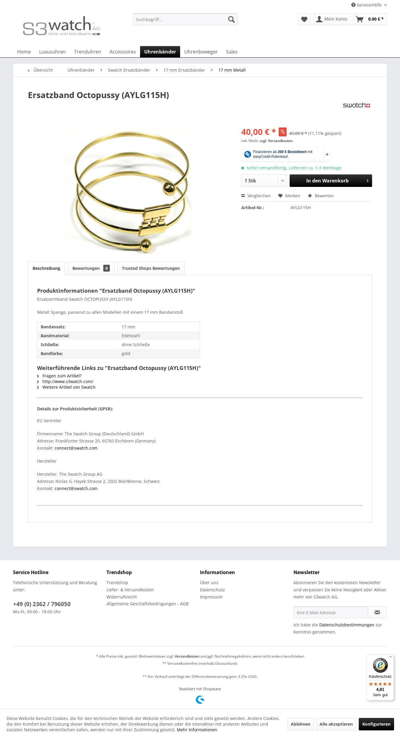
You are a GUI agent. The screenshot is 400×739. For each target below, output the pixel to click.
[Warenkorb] (370, 19)
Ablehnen (300, 724)
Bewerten (321, 195)
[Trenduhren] (87, 51)
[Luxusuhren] (52, 51)
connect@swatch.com (76, 448)
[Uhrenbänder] (160, 51)
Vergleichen (256, 195)
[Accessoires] (122, 51)
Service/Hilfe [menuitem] (367, 5)
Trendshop (117, 582)
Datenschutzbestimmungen (346, 625)
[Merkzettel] (304, 19)
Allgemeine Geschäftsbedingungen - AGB (147, 603)
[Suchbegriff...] (185, 19)
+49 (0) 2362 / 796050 (42, 604)
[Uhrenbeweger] (201, 51)
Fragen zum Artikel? (59, 376)
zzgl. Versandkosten (276, 140)
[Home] (24, 51)
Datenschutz (212, 590)
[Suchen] (231, 19)
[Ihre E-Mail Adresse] (330, 612)
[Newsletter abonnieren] (377, 612)
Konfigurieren (376, 724)
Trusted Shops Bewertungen (151, 268)
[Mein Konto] (331, 19)
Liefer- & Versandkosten (130, 590)
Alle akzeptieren (336, 724)
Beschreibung (46, 268)
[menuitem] (185, 22)
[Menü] (390, 658)
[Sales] (232, 51)
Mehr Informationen (197, 729)
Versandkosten (187, 656)
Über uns (209, 582)
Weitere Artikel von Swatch (66, 387)
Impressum (211, 597)
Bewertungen (91, 268)
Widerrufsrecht (122, 597)
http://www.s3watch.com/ (65, 381)
